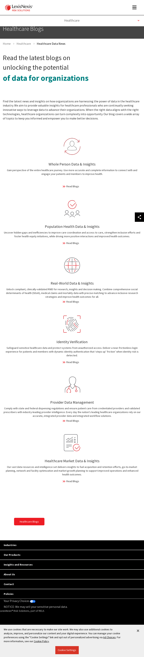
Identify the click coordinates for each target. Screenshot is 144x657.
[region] (72, 641)
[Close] (138, 631)
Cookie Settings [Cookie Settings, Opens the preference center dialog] (67, 650)
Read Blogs (72, 186)
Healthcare (101, 20)
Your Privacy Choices (19, 601)
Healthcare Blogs (29, 521)
